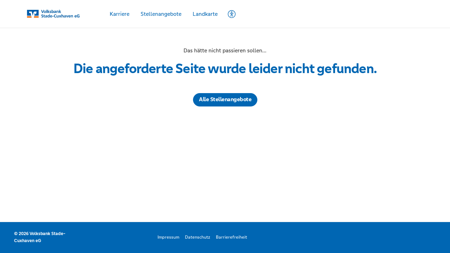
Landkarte (205, 14)
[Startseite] (58, 14)
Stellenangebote (161, 14)
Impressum (168, 237)
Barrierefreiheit (231, 237)
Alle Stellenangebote (225, 99)
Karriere (119, 14)
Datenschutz (197, 237)
